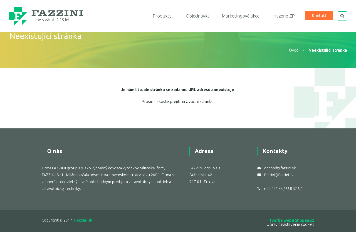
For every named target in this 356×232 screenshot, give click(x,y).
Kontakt (319, 15)
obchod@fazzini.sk (280, 168)
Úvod (294, 50)
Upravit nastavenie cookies (290, 224)
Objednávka (198, 15)
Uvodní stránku (200, 101)
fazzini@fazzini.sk (279, 175)
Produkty (162, 15)
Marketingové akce (241, 15)
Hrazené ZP (283, 15)
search (342, 15)
